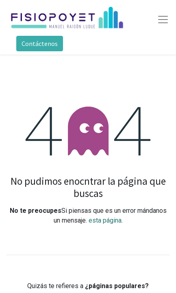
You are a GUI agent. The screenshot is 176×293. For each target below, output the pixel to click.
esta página (105, 220)
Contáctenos (40, 43)
